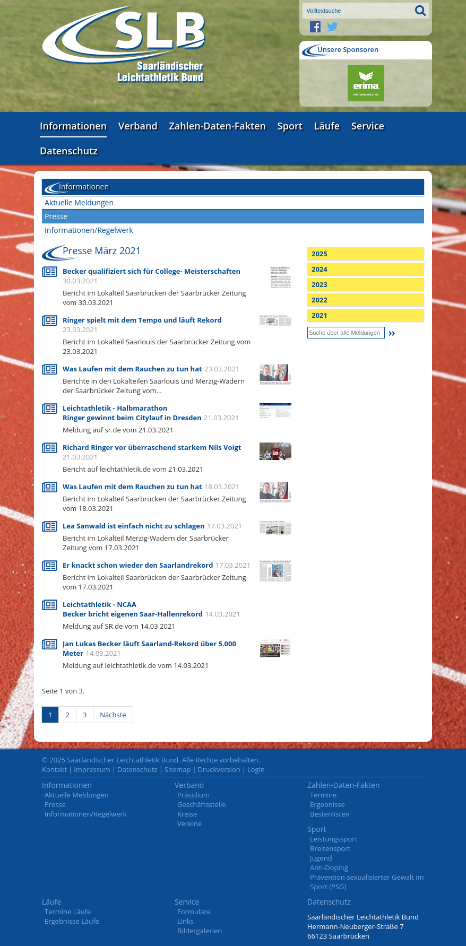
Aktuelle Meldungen (79, 202)
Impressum (92, 769)
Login (256, 769)
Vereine (189, 823)
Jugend (321, 858)
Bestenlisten (329, 814)
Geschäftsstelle (201, 804)
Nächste (113, 714)
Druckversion (219, 769)
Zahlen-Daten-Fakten (217, 125)
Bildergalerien (199, 930)
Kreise (187, 814)
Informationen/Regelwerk (89, 230)
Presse (56, 216)
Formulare (194, 911)
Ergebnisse (327, 804)
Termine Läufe (68, 911)
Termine (323, 795)
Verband (138, 125)
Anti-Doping (329, 867)
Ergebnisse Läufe (72, 921)
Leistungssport (333, 839)
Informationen (73, 125)
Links (185, 921)
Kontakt (54, 769)
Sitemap (178, 769)
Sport (290, 125)
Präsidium (193, 795)
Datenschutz (69, 150)
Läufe (327, 125)
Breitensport (330, 848)
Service (367, 125)
